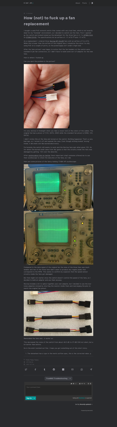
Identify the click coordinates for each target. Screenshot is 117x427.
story (37, 359)
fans (32, 359)
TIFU (28, 359)
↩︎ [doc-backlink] (90, 353)
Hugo (46, 422)
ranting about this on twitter (39, 155)
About (78, 3)
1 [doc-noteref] (73, 37)
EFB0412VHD (31, 37)
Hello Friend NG (63, 422)
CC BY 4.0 (75, 422)
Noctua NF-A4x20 (57, 41)
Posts (84, 3)
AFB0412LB (88, 35)
